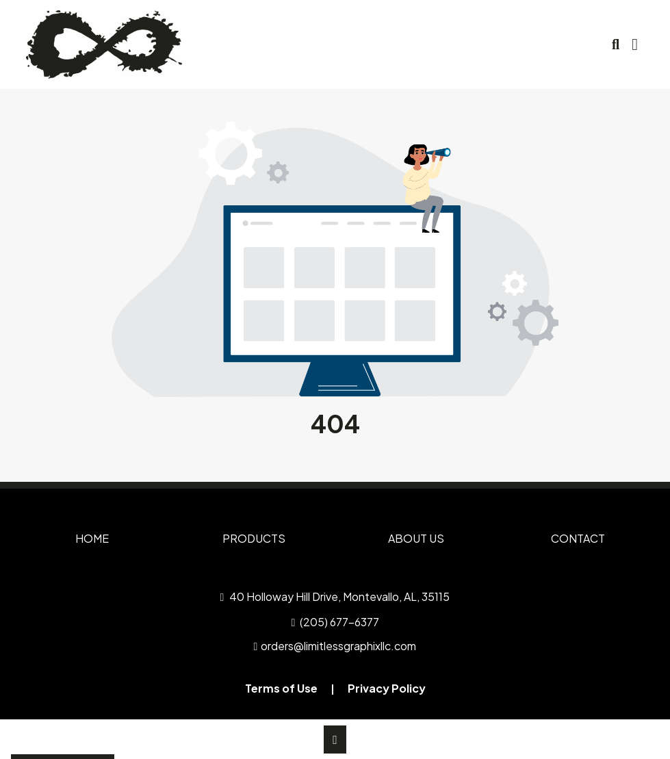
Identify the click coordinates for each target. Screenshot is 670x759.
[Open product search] (616, 44)
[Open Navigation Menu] (635, 44)
